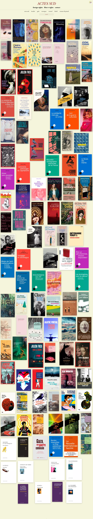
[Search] (46, 14)
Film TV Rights (48, 8)
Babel (55, 11)
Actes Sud (26, 11)
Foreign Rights (38, 8)
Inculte (33, 11)
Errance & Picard (64, 11)
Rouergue (43, 11)
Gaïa (38, 11)
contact (57, 8)
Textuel (50, 11)
